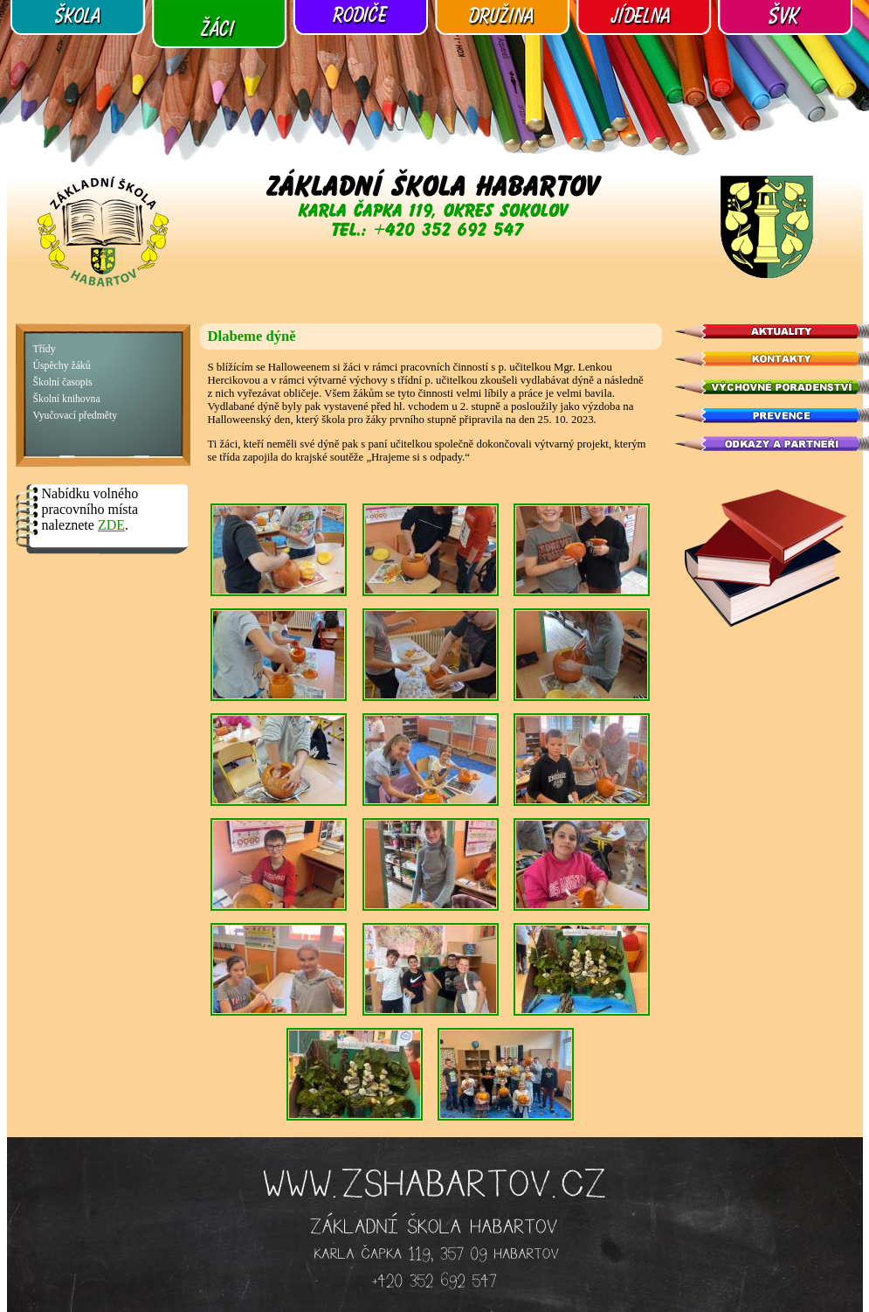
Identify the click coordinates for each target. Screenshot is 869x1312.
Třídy (44, 349)
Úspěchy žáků (62, 365)
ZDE (111, 524)
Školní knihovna (66, 399)
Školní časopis (63, 382)
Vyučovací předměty (75, 415)
